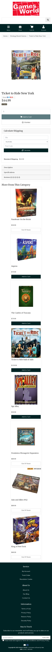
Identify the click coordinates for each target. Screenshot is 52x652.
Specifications (9, 172)
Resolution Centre (26, 579)
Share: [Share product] (8, 97)
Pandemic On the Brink (21, 219)
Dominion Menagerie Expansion (25, 453)
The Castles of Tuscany (21, 313)
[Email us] (25, 645)
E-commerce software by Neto (36, 647)
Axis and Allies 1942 (19, 500)
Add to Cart (26, 117)
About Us (26, 590)
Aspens (14, 266)
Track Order (26, 575)
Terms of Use (26, 609)
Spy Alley (15, 406)
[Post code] (26, 146)
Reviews (12, 177)
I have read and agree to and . (26, 640)
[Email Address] (21, 637)
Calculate (26, 150)
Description (8, 167)
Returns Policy (26, 617)
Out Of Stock (26, 230)
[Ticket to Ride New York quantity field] (26, 111)
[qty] (26, 137)
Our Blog (26, 594)
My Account (26, 571)
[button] (26, 122)
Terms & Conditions (29, 640)
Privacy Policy (26, 613)
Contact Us (26, 598)
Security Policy (26, 621)
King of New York (18, 547)
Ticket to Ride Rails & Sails (22, 360)
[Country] (26, 142)
